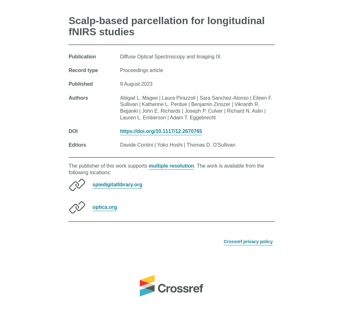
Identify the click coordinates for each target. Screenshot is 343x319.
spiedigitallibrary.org (117, 184)
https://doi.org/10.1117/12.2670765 (161, 131)
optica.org (105, 207)
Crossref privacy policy (248, 241)
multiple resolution (171, 166)
